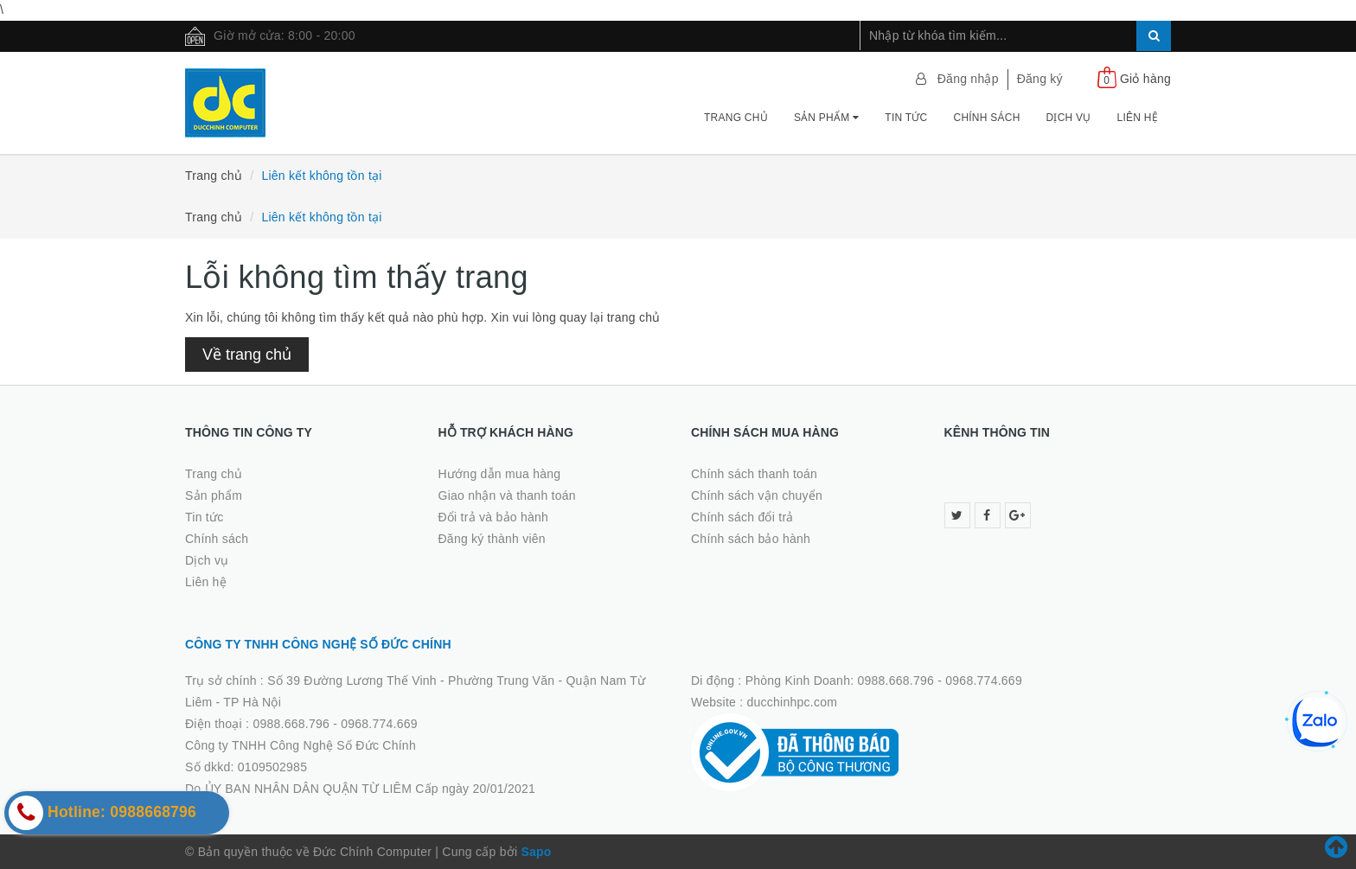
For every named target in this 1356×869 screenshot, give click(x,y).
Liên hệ (1137, 118)
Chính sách (986, 118)
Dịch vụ (1068, 118)
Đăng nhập (968, 79)
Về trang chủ (246, 354)
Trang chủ (736, 118)
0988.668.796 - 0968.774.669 (335, 724)
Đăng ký (1040, 79)
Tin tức (906, 118)
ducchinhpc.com (792, 702)
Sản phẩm (826, 118)
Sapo (536, 852)
